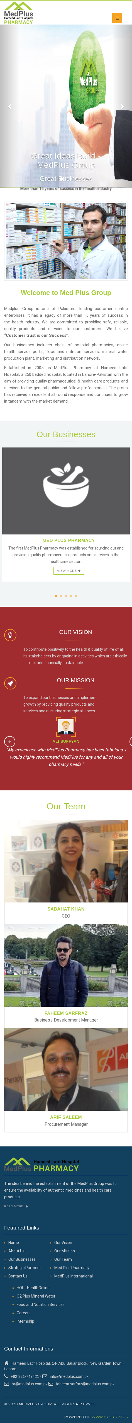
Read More (16, 1206)
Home (13, 1242)
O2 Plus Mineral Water (36, 1296)
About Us (16, 1251)
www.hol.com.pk (110, 1417)
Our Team (63, 1259)
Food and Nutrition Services (41, 1304)
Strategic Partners (24, 1267)
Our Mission (64, 1251)
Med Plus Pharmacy (71, 1267)
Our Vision (63, 1242)
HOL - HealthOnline (33, 1288)
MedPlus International (73, 1276)
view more (69, 571)
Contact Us (18, 1276)
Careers (24, 1313)
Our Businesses (22, 1259)
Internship (25, 1321)
